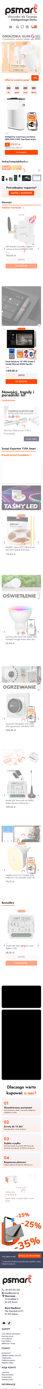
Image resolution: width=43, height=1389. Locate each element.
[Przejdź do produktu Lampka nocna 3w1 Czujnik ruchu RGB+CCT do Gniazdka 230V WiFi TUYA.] (21, 859)
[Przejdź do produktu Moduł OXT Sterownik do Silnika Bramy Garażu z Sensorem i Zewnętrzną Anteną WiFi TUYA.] (21, 784)
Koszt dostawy (6, 1341)
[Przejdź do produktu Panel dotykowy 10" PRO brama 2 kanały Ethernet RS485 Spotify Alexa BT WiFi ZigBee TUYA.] (21, 345)
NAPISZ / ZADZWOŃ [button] (21, 193)
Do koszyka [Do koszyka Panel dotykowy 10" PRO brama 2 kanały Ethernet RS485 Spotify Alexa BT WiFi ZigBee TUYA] (21, 381)
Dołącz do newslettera (29, 1255)
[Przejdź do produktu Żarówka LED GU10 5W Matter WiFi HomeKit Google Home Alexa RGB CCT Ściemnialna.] (21, 621)
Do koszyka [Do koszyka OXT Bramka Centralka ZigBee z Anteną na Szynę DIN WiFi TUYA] (21, 266)
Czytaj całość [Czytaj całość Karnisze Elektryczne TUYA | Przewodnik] (31, 438)
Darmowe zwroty (7, 1336)
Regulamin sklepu (7, 1363)
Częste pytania (6, 1358)
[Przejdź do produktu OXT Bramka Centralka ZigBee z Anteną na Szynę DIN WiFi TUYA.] (21, 230)
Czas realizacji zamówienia (11, 1334)
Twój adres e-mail (8, 1256)
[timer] (21, 90)
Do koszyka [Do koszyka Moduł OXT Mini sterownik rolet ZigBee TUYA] (21, 963)
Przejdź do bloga (8, 400)
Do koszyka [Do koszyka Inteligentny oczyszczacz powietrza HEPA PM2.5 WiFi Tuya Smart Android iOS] (21, 152)
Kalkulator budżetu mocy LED (11, 1355)
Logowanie (5, 1372)
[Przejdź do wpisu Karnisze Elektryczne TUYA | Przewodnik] (21, 416)
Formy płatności (7, 1338)
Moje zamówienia (8, 1375)
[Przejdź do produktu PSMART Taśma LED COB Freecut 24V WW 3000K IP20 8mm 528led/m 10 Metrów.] (21, 531)
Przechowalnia (7, 1377)
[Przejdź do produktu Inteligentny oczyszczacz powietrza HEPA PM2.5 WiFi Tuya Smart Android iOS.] (21, 114)
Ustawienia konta (7, 1379)
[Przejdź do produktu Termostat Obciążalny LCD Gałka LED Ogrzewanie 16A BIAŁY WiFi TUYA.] (21, 708)
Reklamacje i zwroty (8, 1343)
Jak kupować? (6, 1353)
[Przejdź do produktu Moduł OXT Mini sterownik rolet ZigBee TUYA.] (21, 927)
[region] (21, 117)
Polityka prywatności (8, 1360)
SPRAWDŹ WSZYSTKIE (13, 208)
